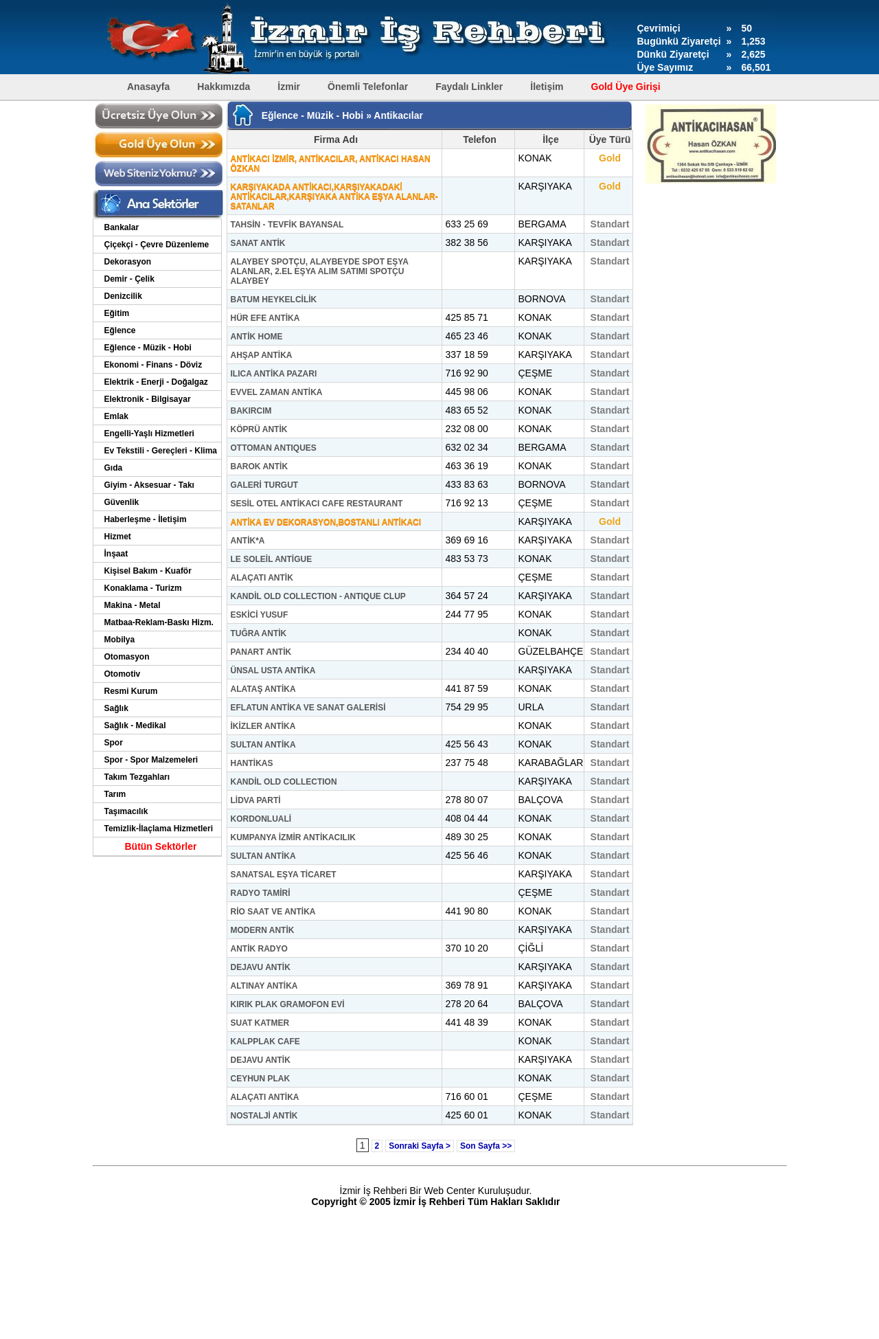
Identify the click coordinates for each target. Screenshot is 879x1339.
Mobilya (119, 639)
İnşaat (116, 554)
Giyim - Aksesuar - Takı (149, 485)
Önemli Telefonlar (368, 86)
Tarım (115, 794)
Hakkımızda (223, 86)
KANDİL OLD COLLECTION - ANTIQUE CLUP (318, 596)
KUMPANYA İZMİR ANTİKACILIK (293, 837)
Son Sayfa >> (486, 1146)
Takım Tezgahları (137, 777)
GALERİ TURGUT (265, 485)
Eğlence (120, 330)
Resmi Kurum (131, 691)
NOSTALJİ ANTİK (264, 1116)
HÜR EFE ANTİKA (265, 318)
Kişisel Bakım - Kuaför (148, 571)
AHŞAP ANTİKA (262, 355)
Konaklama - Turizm (143, 588)
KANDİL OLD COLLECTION (284, 782)
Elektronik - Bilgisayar (147, 399)
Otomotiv (122, 674)
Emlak (116, 416)
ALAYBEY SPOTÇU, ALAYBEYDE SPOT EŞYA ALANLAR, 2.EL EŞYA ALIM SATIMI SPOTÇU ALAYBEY (320, 271)
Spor (113, 742)
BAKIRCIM (251, 411)
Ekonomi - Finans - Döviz (153, 365)
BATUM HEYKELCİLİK (274, 299)
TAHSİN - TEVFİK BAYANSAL (287, 224)
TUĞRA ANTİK (259, 633)
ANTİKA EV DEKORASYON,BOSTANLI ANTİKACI (326, 522)
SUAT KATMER (260, 1023)
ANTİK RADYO (259, 949)
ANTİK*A (248, 540)
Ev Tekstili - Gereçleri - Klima (161, 450)
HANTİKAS (252, 763)
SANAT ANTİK (258, 243)
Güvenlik (121, 502)
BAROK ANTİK (259, 466)
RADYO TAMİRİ (260, 893)
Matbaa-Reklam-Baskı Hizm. (159, 622)
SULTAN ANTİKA (263, 745)
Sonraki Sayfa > (419, 1146)
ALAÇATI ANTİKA (265, 1097)
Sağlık (116, 708)
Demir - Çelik (129, 279)
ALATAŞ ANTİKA (263, 689)
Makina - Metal (132, 605)
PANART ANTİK (261, 652)
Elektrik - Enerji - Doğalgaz (156, 382)
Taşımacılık (126, 811)
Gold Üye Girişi (626, 86)
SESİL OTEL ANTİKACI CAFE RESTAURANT (317, 503)
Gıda (113, 468)
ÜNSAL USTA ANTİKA (273, 670)
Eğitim (117, 313)
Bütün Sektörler (160, 846)
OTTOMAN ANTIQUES (274, 448)
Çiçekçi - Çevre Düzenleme (156, 244)
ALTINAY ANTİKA (264, 986)
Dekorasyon (128, 262)
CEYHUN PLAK (260, 1078)
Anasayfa (148, 86)
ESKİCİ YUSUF (259, 615)
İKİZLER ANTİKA (263, 726)
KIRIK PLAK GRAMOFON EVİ (288, 1004)
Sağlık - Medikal (135, 725)
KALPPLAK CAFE (265, 1041)
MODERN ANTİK (263, 930)
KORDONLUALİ (261, 819)
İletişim (546, 86)
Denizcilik (123, 296)
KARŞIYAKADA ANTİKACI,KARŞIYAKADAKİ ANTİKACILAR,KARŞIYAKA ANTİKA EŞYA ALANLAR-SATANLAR (334, 196)
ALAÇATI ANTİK (262, 578)
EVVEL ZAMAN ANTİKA (277, 392)
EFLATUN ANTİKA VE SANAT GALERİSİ (308, 707)
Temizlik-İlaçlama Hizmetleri (159, 828)
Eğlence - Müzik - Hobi (148, 347)
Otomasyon (127, 657)
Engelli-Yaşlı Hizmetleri (149, 433)
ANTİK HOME (257, 336)
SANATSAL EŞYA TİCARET (283, 874)
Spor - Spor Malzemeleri (151, 760)
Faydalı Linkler (469, 86)
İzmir (288, 86)
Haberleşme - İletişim (145, 519)
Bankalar (121, 227)
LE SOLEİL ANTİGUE (271, 559)
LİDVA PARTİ (256, 800)
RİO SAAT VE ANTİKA (273, 911)
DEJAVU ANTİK (260, 967)
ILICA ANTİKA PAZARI (274, 374)
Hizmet (117, 536)
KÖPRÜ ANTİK (259, 429)
